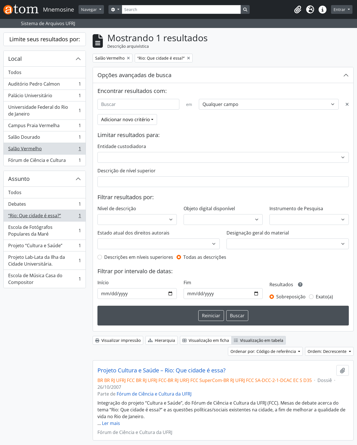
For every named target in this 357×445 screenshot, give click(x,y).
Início (103, 282)
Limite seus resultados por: (44, 39)
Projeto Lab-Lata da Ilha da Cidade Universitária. (44, 260)
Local (15, 58)
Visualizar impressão (118, 340)
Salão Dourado (44, 138)
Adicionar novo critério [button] (125, 119)
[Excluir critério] (347, 104)
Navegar (89, 9)
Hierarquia (161, 340)
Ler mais (111, 423)
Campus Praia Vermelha (44, 126)
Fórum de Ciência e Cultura (44, 161)
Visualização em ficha (205, 340)
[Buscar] (138, 104)
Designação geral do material (258, 233)
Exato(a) (324, 297)
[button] (297, 9)
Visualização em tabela (258, 340)
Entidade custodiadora (121, 146)
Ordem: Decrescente (328, 351)
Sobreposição (291, 297)
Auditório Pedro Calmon (44, 85)
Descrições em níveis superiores (138, 257)
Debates (44, 205)
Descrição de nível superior (126, 171)
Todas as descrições (204, 257)
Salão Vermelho (44, 150)
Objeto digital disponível (209, 208)
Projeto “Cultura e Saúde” (44, 246)
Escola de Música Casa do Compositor (44, 278)
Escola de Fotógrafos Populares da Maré (44, 230)
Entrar (340, 9)
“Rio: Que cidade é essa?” (44, 217)
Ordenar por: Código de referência (263, 351)
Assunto (19, 179)
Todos (14, 72)
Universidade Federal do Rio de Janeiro (44, 110)
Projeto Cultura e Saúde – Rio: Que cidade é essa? (161, 370)
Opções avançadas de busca (134, 75)
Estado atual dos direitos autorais (133, 233)
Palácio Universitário (44, 96)
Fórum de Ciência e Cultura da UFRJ (154, 394)
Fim (187, 282)
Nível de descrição (116, 208)
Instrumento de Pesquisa (296, 208)
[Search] (181, 9)
